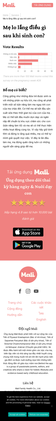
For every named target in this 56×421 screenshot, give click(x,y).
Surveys (15, 15)
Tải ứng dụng (42, 5)
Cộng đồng (14, 308)
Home (5, 15)
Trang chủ (15, 302)
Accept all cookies (17, 414)
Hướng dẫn (14, 315)
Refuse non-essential (39, 414)
